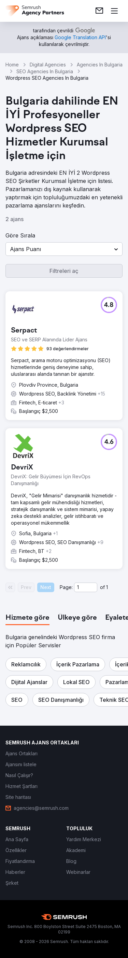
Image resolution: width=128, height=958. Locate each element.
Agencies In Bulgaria (100, 64)
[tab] (27, 618)
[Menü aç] (114, 11)
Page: (66, 587)
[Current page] (85, 587)
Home (12, 64)
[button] (64, 249)
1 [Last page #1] (107, 587)
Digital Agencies (48, 64)
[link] (99, 10)
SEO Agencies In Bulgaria (44, 71)
